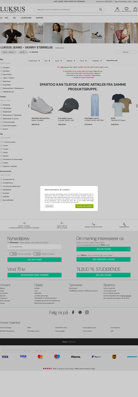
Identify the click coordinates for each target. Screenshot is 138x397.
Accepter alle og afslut (84, 206)
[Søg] (100, 9)
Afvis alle (49, 206)
